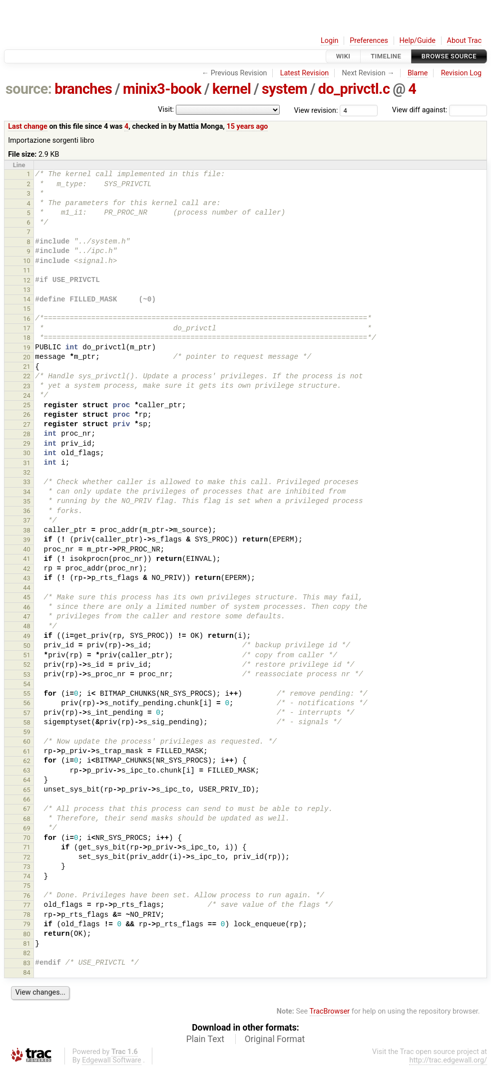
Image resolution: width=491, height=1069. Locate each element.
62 (26, 761)
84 (26, 972)
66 (26, 799)
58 (26, 722)
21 (26, 366)
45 (26, 597)
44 (26, 587)
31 (26, 463)
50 (26, 645)
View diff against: (439, 110)
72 (26, 857)
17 (26, 328)
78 (26, 914)
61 (26, 751)
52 (26, 664)
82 (26, 953)
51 (26, 655)
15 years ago (247, 126)
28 (26, 434)
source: (28, 88)
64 (26, 780)
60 (26, 741)
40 (26, 549)
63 (26, 770)
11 (26, 270)
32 (26, 472)
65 (26, 790)
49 (26, 636)
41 (26, 558)
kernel (231, 88)
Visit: (166, 109)
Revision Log (461, 73)
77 (26, 905)
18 (26, 337)
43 (26, 578)
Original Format (275, 1039)
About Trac (464, 40)
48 (26, 626)
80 (26, 934)
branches (83, 88)
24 (26, 395)
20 (26, 357)
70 (26, 837)
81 (26, 943)
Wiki (343, 56)
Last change (27, 126)
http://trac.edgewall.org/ (448, 1060)
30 (26, 453)
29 (26, 443)
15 (26, 308)
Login (330, 40)
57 (26, 713)
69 (26, 828)
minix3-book (162, 88)
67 (26, 808)
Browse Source (449, 56)
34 (26, 492)
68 (26, 818)
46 (26, 607)
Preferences (369, 40)
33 (26, 482)
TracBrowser (330, 1011)
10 (26, 261)
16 (26, 318)
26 (26, 414)
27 (26, 424)
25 (26, 405)
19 (26, 347)
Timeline (386, 56)
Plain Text (205, 1039)
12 (26, 280)
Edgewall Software (111, 1060)
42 (26, 568)
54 (26, 684)
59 (26, 732)
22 (26, 376)
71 (26, 847)
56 (26, 703)
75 (26, 885)
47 (26, 616)
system (284, 88)
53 (26, 674)
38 (26, 530)
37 (26, 520)
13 (26, 289)
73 (26, 866)
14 (26, 299)
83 (26, 963)
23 (26, 386)
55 (26, 693)
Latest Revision (304, 73)
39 (26, 539)
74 (26, 876)
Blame (418, 73)
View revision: (316, 110)
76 (26, 895)
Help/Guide (418, 40)
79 (26, 924)
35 (26, 501)
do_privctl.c (354, 88)
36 (26, 511)
